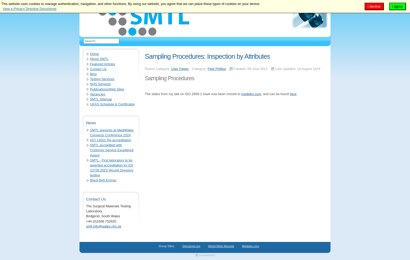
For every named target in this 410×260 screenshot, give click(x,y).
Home (94, 54)
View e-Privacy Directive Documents (29, 9)
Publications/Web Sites (107, 89)
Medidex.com (250, 246)
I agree (397, 6)
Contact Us (98, 69)
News (91, 123)
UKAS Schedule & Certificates (112, 104)
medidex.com (251, 94)
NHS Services (100, 84)
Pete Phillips (217, 69)
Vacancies (97, 94)
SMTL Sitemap (101, 99)
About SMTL (99, 59)
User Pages (180, 69)
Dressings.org (191, 246)
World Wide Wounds (221, 246)
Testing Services (102, 79)
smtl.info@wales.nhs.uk (103, 226)
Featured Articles (102, 64)
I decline (374, 6)
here (293, 94)
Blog (93, 74)
